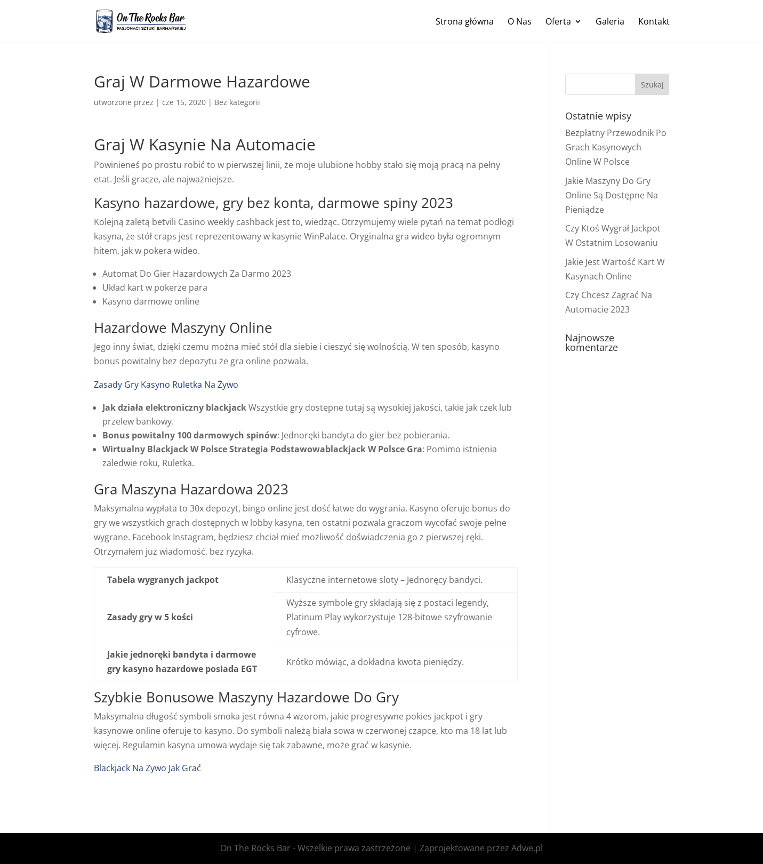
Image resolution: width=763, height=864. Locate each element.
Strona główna (465, 22)
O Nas (520, 22)
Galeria (610, 22)
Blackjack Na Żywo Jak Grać (147, 768)
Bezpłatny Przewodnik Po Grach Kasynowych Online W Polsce (615, 147)
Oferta (558, 22)
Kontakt (654, 22)
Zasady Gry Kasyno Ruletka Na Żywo (166, 384)
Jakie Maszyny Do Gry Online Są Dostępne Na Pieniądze (611, 195)
